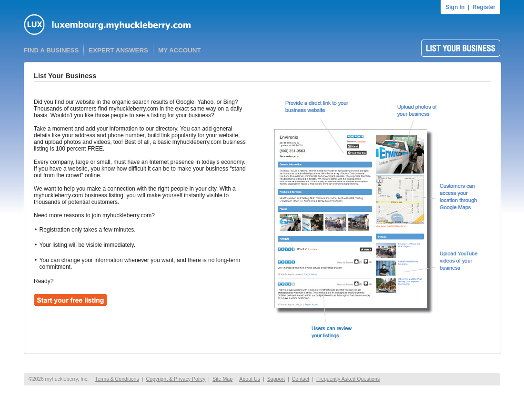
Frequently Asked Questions (348, 379)
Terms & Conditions (117, 379)
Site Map (222, 379)
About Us (249, 379)
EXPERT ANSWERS (118, 50)
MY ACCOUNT (179, 50)
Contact (301, 379)
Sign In (454, 7)
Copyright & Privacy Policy (175, 379)
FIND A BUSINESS (51, 50)
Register (484, 7)
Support (276, 379)
